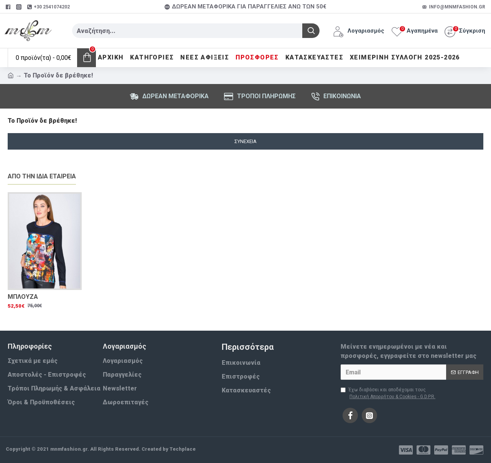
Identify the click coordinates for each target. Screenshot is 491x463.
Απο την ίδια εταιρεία (42, 176)
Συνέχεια (245, 141)
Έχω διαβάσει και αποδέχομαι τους (389, 393)
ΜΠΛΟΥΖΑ (23, 296)
